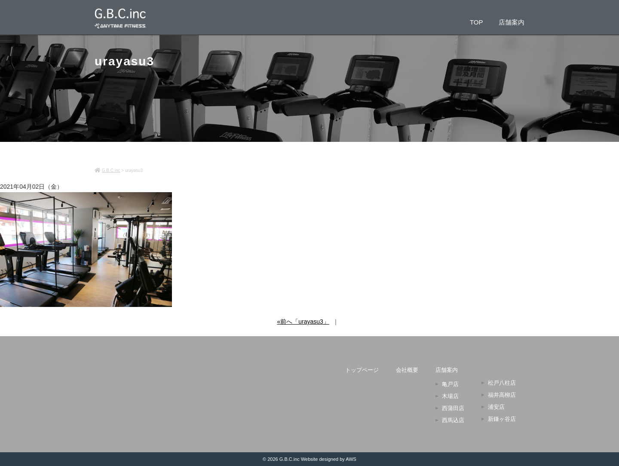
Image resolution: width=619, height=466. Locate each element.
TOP (476, 21)
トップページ (362, 370)
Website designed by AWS (328, 459)
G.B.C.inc (289, 459)
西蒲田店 (453, 408)
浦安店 (496, 407)
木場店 (450, 396)
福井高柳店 (502, 395)
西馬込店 (453, 420)
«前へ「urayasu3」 (303, 321)
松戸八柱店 (502, 383)
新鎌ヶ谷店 (502, 419)
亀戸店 (450, 384)
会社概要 (407, 370)
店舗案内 (511, 21)
